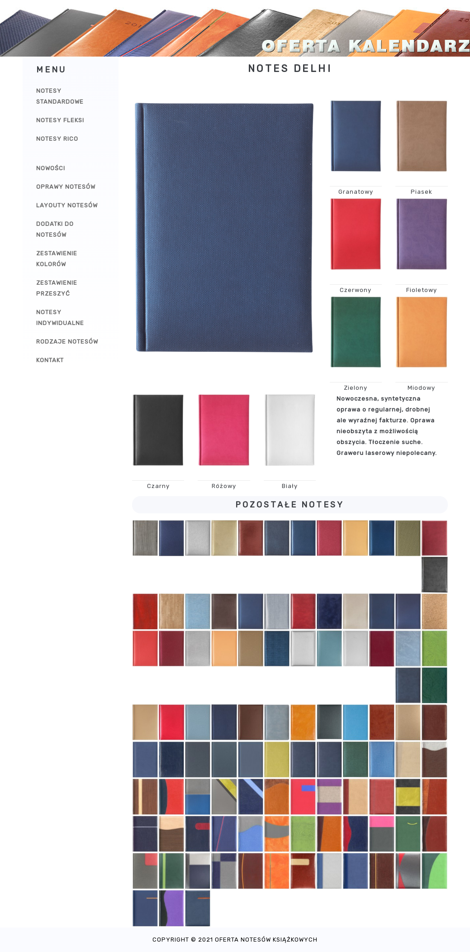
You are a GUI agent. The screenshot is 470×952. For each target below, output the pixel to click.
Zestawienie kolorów (56, 259)
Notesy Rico (57, 138)
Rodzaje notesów (67, 341)
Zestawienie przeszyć (56, 288)
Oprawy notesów (65, 186)
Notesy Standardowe (60, 96)
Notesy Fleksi (60, 120)
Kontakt (50, 360)
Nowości (50, 168)
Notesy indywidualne (60, 317)
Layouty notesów (67, 205)
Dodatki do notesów (55, 229)
